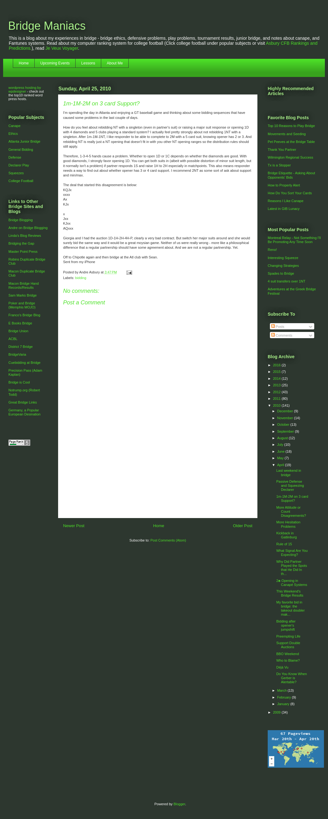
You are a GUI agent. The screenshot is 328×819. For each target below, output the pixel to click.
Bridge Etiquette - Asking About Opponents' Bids (291, 175)
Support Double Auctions (288, 645)
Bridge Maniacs (47, 25)
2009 (277, 712)
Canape (14, 126)
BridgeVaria (17, 354)
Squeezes (16, 173)
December (285, 411)
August (283, 438)
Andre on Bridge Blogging (27, 228)
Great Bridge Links (22, 402)
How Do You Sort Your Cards (290, 193)
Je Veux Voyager (62, 48)
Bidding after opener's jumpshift (286, 625)
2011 (277, 398)
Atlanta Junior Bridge (24, 141)
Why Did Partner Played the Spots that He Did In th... (291, 568)
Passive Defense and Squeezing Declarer (290, 485)
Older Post (242, 525)
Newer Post (73, 525)
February (284, 697)
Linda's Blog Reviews (24, 235)
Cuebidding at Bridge (24, 362)
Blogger (179, 804)
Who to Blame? (288, 660)
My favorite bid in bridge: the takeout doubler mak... (290, 608)
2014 (277, 378)
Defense (14, 157)
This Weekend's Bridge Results (289, 593)
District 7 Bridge (20, 346)
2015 (277, 372)
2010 (277, 405)
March (282, 690)
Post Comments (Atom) (168, 540)
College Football (20, 181)
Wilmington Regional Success (290, 157)
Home (24, 63)
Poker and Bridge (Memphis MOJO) (22, 305)
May (281, 458)
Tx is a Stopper (279, 165)
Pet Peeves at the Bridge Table (291, 142)
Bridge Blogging (20, 220)
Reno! (272, 250)
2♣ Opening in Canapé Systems (291, 583)
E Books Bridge (20, 323)
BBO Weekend (287, 654)
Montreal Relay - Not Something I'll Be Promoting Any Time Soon (294, 240)
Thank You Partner (282, 149)
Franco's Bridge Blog (24, 315)
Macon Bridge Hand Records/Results (23, 285)
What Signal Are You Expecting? (291, 553)
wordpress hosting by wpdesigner (24, 89)
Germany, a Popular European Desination (24, 412)
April (281, 465)
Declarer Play (18, 165)
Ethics (13, 133)
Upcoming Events (55, 63)
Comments (281, 335)
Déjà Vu (282, 667)
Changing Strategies (283, 265)
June (281, 451)
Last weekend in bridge (288, 472)
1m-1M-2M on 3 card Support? (292, 498)
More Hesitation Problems (288, 524)
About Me (115, 63)
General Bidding (20, 149)
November (285, 418)
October (283, 424)
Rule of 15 (284, 544)
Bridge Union (18, 331)
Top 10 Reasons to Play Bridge (291, 126)
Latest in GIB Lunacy (284, 209)
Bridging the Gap (21, 243)
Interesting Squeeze (283, 258)
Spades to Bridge (281, 273)
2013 (277, 385)
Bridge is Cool (19, 382)
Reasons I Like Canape (285, 201)
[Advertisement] (158, 481)
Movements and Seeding (287, 134)
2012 (277, 392)
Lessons (88, 63)
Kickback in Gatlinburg (286, 535)
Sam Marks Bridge (22, 295)
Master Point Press (22, 251)
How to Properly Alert (284, 185)
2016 (277, 365)
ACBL (12, 339)
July (280, 444)
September (286, 431)
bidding (80, 278)
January (283, 704)
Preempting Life (288, 636)
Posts (278, 326)
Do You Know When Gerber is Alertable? (291, 678)
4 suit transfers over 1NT (286, 281)
